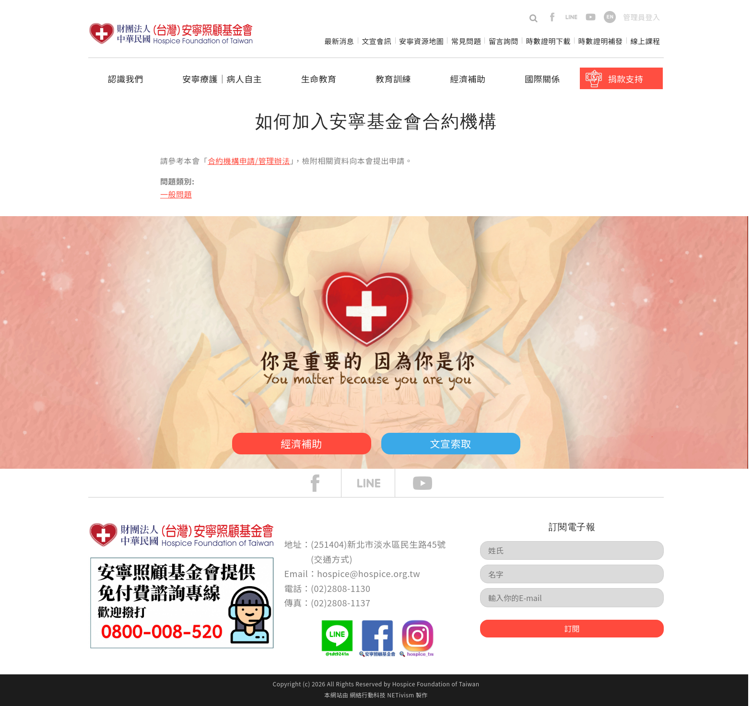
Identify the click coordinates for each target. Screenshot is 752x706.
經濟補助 (468, 78)
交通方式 (332, 559)
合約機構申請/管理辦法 (249, 160)
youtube (591, 17)
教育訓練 (393, 78)
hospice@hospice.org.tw (368, 573)
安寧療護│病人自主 (222, 78)
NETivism (400, 695)
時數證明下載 (548, 41)
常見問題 (466, 41)
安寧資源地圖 (421, 41)
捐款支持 (625, 78)
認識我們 (125, 78)
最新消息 (339, 41)
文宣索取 (450, 443)
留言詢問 (503, 41)
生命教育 (319, 78)
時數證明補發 (600, 41)
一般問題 (176, 194)
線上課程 (645, 41)
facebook (552, 17)
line (571, 17)
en (610, 17)
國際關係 (542, 78)
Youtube (430, 483)
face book (322, 483)
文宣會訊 (376, 41)
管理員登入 (641, 17)
